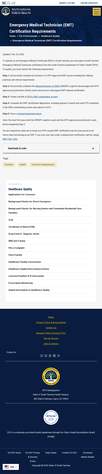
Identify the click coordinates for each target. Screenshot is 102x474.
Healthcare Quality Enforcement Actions (28, 269)
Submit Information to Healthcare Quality (29, 290)
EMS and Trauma (16, 241)
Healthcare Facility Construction (24, 262)
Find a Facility (15, 255)
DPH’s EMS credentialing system (42, 97)
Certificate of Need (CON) (21, 227)
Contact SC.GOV (69, 452)
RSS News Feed (50, 356)
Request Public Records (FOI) (51, 333)
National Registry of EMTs (47, 86)
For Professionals (28, 36)
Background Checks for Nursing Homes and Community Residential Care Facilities (45, 210)
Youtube (58, 356)
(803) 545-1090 (10, 139)
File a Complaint (16, 248)
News (51, 317)
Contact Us (51, 328)
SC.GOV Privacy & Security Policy (32, 456)
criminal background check (29, 113)
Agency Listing (67, 3)
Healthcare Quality (50, 36)
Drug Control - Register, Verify (23, 234)
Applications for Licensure (21, 194)
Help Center (50, 452)
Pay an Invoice (51, 338)
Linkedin (46, 356)
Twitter (54, 356)
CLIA (10, 220)
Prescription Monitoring (20, 283)
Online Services (89, 3)
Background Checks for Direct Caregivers (29, 201)
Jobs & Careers (51, 343)
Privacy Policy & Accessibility (51, 322)
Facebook (41, 356)
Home (13, 36)
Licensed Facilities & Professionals (26, 276)
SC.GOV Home (14, 452)
